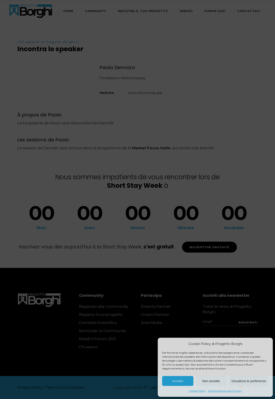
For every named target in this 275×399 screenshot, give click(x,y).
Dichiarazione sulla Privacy (225, 390)
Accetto (177, 381)
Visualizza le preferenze (248, 381)
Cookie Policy (197, 390)
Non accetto (211, 381)
